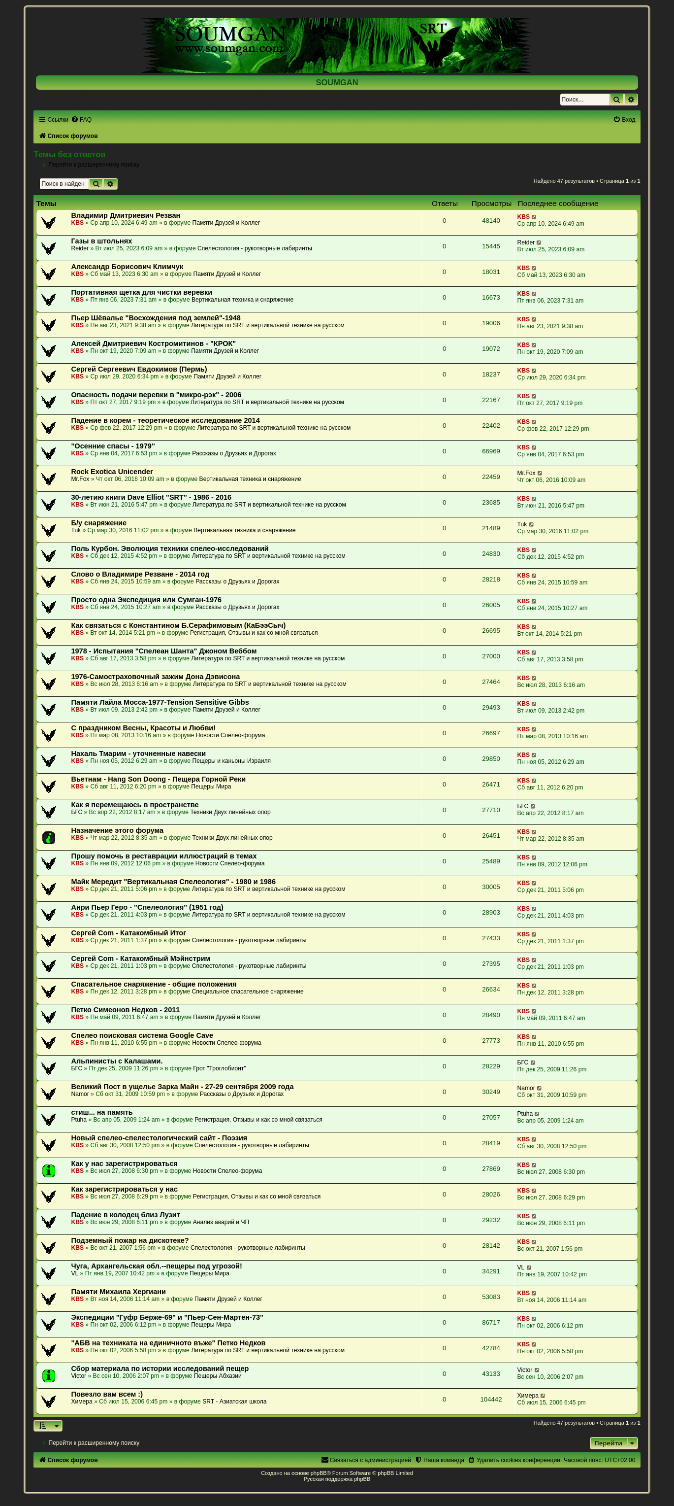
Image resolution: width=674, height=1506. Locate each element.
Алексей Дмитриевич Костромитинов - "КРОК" (153, 343)
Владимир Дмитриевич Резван (125, 215)
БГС (76, 812)
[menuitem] (81, 119)
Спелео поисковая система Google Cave (142, 1035)
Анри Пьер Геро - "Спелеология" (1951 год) (147, 907)
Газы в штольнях (101, 241)
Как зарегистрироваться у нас (124, 1189)
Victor (78, 1375)
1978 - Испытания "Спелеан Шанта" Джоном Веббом (164, 651)
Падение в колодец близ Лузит (125, 1215)
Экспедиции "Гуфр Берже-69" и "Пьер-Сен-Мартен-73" (167, 1317)
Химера (81, 1401)
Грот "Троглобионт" (219, 1068)
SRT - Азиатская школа (234, 1401)
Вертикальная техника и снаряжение (242, 299)
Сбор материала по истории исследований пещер (160, 1368)
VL (74, 1273)
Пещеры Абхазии (218, 1375)
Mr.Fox (80, 479)
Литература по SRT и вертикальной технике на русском (268, 325)
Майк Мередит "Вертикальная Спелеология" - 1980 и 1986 (173, 882)
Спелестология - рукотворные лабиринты (254, 248)
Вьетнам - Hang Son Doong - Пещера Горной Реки (158, 779)
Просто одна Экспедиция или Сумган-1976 (146, 600)
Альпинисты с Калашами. (116, 1061)
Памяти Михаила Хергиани (118, 1292)
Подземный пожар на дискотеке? (130, 1240)
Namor (80, 1094)
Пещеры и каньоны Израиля (231, 760)
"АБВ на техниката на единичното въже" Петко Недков (168, 1343)
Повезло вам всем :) (107, 1394)
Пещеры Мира (211, 786)
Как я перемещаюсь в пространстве (134, 805)
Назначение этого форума (117, 830)
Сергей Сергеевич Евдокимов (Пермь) (139, 369)
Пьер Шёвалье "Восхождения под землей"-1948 (156, 318)
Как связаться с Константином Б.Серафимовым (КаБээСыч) (178, 625)
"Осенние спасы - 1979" (113, 446)
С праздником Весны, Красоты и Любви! (143, 728)
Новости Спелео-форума (230, 735)
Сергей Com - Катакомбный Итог (128, 933)
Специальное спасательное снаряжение (248, 991)
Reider (80, 248)
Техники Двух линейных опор (230, 812)
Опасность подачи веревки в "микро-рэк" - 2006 (156, 395)
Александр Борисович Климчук (127, 267)
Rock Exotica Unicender (112, 472)
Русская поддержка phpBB (337, 1479)
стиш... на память (101, 1112)
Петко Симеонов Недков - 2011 (125, 1010)
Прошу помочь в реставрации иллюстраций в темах (164, 856)
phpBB (319, 1473)
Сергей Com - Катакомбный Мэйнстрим (140, 958)
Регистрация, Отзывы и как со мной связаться (254, 632)
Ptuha (79, 1119)
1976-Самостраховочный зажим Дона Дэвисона (155, 677)
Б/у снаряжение (99, 523)
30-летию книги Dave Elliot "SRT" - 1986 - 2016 (151, 497)
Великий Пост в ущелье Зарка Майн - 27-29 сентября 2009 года (182, 1087)
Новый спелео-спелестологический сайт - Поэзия (159, 1138)
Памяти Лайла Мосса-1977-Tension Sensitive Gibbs (160, 702)
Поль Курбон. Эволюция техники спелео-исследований (169, 548)
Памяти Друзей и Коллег (226, 222)
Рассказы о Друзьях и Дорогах (234, 453)
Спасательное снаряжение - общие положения (153, 984)
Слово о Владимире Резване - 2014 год (140, 574)
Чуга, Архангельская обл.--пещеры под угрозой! (156, 1266)
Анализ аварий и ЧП (221, 1222)
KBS (77, 222)
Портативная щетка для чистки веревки (141, 292)
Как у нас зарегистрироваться (124, 1163)
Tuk (76, 530)
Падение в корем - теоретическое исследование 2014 (165, 420)
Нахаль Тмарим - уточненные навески (138, 753)
